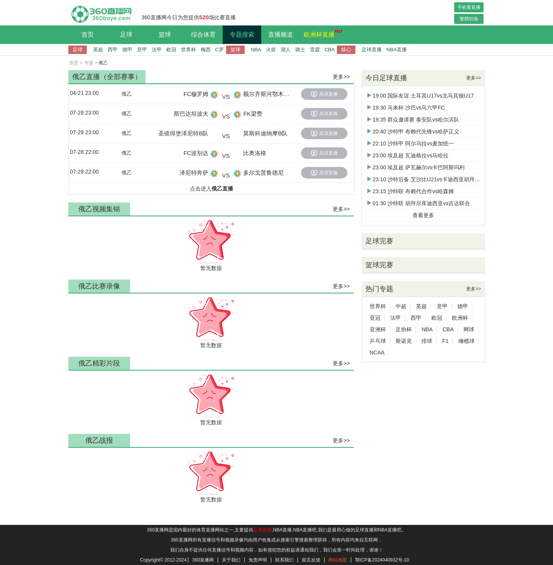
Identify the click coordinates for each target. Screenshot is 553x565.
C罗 (219, 49)
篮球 (165, 34)
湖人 (286, 49)
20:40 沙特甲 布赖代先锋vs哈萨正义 (413, 131)
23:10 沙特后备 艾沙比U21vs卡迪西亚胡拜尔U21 (428, 179)
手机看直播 (468, 7)
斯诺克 (404, 341)
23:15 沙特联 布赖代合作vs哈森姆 (410, 191)
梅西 (206, 49)
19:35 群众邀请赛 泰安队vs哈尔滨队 (413, 119)
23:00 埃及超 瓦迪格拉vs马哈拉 (408, 155)
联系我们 (284, 560)
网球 (468, 329)
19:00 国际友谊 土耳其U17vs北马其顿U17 (420, 96)
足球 (126, 34)
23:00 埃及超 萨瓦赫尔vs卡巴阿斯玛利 (416, 167)
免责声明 (258, 560)
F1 (445, 341)
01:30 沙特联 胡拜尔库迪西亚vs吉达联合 (418, 203)
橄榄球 (466, 341)
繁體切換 (469, 19)
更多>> (341, 77)
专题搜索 (242, 34)
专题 (88, 63)
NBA (256, 49)
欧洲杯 (460, 318)
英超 (98, 49)
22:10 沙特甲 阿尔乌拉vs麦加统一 (410, 143)
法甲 (157, 49)
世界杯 (188, 49)
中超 (401, 306)
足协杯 (404, 329)
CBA (330, 49)
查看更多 (423, 215)
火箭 (271, 49)
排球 (426, 341)
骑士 (300, 49)
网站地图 (337, 560)
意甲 (142, 49)
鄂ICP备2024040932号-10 (382, 560)
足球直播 (372, 49)
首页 (87, 34)
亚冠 (375, 318)
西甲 (113, 49)
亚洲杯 (378, 329)
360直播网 (203, 560)
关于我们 (231, 560)
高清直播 (324, 94)
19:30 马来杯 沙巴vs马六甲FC (406, 108)
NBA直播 (396, 49)
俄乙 (127, 94)
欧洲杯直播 (321, 33)
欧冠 (171, 49)
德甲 (127, 49)
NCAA (377, 352)
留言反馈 (311, 560)
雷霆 (315, 49)
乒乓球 (378, 341)
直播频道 (280, 34)
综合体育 (203, 34)
